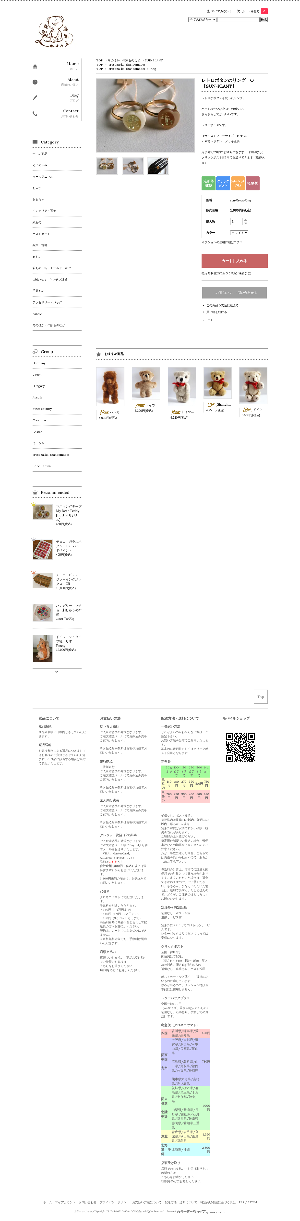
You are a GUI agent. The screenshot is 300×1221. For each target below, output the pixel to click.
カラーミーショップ (84, 1211)
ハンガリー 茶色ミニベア (123, 412)
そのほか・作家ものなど (124, 60)
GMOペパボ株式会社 (131, 1211)
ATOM (252, 1202)
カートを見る (255, 11)
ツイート (207, 320)
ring (153, 69)
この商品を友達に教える (222, 305)
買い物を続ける (216, 312)
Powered (196, 1211)
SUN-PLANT (154, 60)
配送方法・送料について (181, 1202)
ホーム (47, 1202)
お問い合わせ (87, 1202)
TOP (99, 60)
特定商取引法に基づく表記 (218, 1202)
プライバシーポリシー (114, 1202)
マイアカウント (221, 11)
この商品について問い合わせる (234, 293)
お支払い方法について (147, 1202)
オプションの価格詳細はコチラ (222, 242)
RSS (241, 1202)
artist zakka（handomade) (126, 64)
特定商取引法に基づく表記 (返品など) (226, 273)
